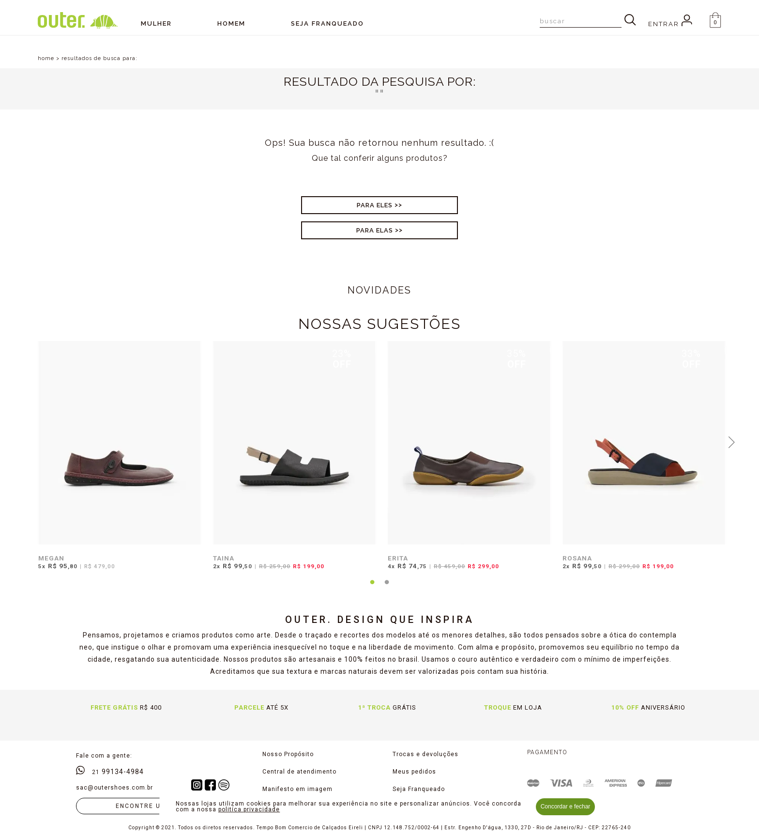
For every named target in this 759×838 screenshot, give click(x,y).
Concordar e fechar (566, 806)
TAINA (224, 557)
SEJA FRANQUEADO (327, 23)
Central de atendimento (299, 771)
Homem (231, 23)
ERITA (398, 557)
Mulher (156, 23)
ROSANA (577, 557)
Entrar (670, 24)
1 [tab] (372, 587)
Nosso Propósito (288, 753)
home (46, 58)
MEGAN (52, 557)
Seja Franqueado (419, 788)
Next (731, 441)
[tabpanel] (117, 461)
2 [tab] (387, 587)
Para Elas (374, 230)
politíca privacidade (249, 809)
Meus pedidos (414, 771)
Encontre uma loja (154, 805)
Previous (27, 441)
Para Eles (375, 205)
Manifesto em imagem (297, 788)
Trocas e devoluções (425, 753)
